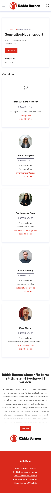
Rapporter (9, 62)
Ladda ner (11, 50)
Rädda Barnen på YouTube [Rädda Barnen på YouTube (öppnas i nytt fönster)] (25, 483)
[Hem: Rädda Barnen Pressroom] (25, 5)
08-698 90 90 (25, 119)
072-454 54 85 (25, 349)
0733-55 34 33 (25, 234)
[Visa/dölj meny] (3, 6)
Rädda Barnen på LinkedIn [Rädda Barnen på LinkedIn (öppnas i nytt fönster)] (25, 475)
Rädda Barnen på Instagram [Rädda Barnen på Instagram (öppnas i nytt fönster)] (25, 472)
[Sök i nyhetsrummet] (48, 6)
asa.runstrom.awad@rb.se (25, 230)
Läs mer (25, 428)
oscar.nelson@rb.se (25, 345)
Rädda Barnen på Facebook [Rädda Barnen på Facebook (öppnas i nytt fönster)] (25, 479)
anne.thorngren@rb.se (25, 173)
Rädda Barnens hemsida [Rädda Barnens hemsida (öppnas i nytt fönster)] (25, 468)
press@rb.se (25, 115)
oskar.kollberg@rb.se (25, 287)
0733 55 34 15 (25, 291)
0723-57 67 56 (25, 176)
